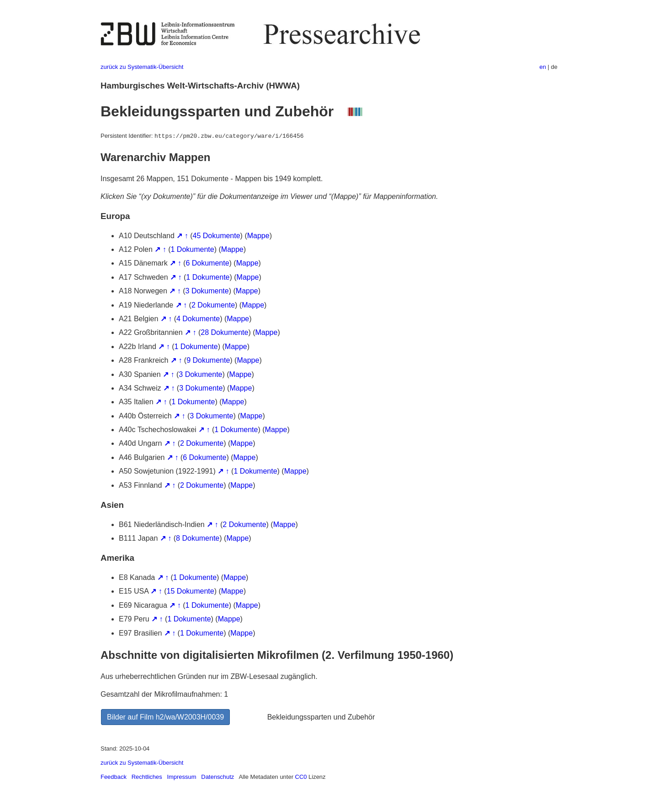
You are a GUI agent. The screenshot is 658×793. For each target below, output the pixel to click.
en (543, 66)
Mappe (258, 236)
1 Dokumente (192, 249)
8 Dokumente (197, 538)
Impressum (181, 776)
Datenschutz (217, 776)
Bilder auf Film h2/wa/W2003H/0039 (165, 717)
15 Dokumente (190, 591)
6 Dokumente (207, 263)
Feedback (114, 776)
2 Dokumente (213, 305)
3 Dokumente (207, 291)
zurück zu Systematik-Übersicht (142, 66)
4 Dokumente (198, 319)
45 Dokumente (216, 236)
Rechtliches (147, 776)
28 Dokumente (224, 332)
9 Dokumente (208, 360)
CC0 (301, 776)
